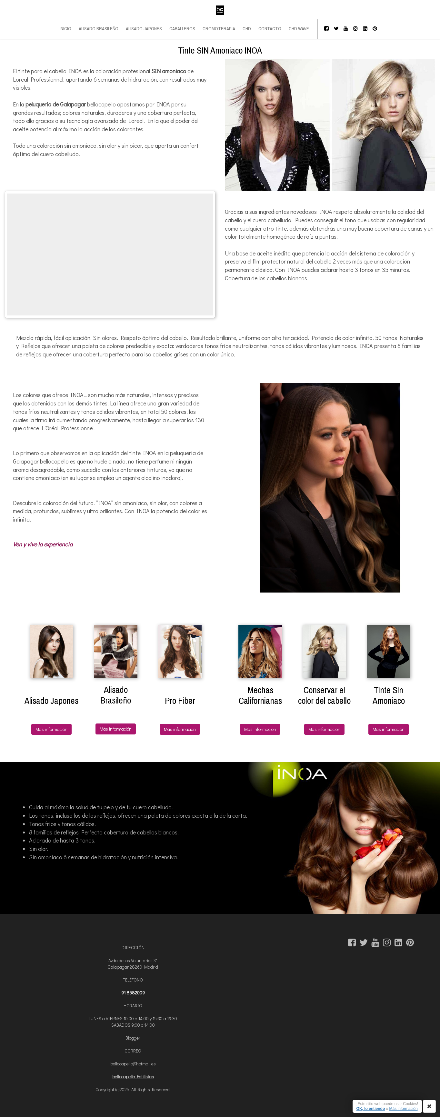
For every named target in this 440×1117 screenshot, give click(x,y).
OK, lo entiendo (370, 1108)
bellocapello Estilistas (133, 1076)
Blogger (132, 1038)
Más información (51, 729)
